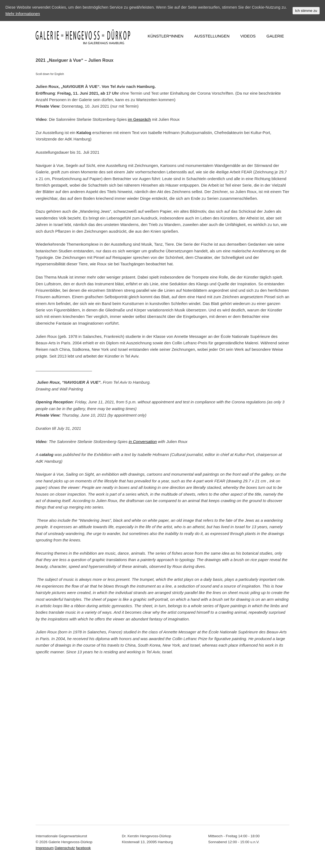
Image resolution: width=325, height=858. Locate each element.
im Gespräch (139, 119)
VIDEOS (248, 36)
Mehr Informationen (29, 13)
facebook (83, 848)
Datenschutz (65, 848)
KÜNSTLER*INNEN (166, 36)
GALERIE (275, 36)
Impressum (45, 848)
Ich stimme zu (306, 11)
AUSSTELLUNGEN (211, 36)
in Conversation (143, 441)
